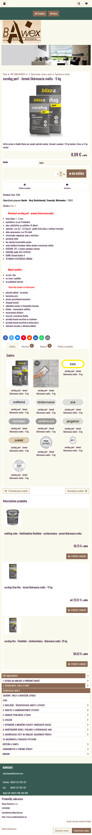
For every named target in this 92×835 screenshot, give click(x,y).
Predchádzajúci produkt (16, 491)
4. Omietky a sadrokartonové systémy (46, 710)
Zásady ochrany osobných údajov (79, 821)
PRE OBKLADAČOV (46, 675)
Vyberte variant (77, 556)
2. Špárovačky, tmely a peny (46, 685)
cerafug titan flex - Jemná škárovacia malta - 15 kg (28, 587)
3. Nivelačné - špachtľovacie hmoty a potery (46, 705)
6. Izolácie (46, 719)
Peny (5, 700)
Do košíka (76, 174)
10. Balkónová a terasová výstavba (19, 739)
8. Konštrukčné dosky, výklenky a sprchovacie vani (46, 729)
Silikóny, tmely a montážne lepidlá (19, 695)
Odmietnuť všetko (61, 830)
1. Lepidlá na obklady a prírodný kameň (46, 680)
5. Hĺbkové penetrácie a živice (46, 715)
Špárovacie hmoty (11, 690)
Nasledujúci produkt (77, 491)
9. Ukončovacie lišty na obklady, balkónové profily (46, 734)
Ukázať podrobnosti (9, 829)
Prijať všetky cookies (81, 830)
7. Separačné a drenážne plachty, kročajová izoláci (46, 724)
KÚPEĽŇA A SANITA (46, 744)
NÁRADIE (46, 754)
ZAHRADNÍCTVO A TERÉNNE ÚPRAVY (46, 749)
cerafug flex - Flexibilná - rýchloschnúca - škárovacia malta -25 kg (35, 641)
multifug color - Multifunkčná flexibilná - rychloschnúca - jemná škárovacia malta (42, 533)
